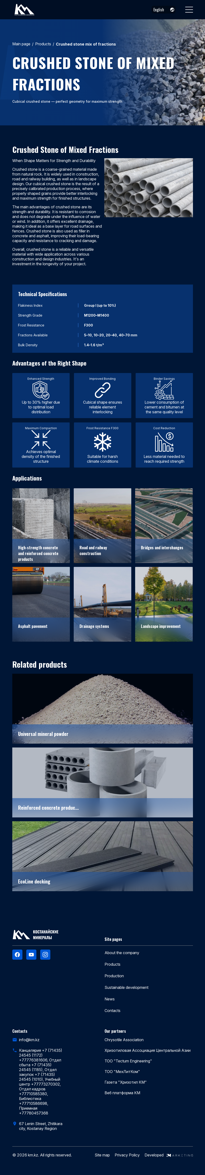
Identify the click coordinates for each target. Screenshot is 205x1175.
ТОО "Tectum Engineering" (128, 1061)
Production (114, 975)
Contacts (112, 1010)
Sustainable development (126, 987)
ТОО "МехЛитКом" (122, 1071)
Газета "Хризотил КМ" (126, 1082)
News (110, 999)
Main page (21, 43)
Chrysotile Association (124, 1039)
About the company (122, 952)
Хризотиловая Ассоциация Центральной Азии (148, 1050)
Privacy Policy (127, 1155)
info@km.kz (29, 1039)
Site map (102, 1155)
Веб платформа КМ (122, 1092)
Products (43, 43)
